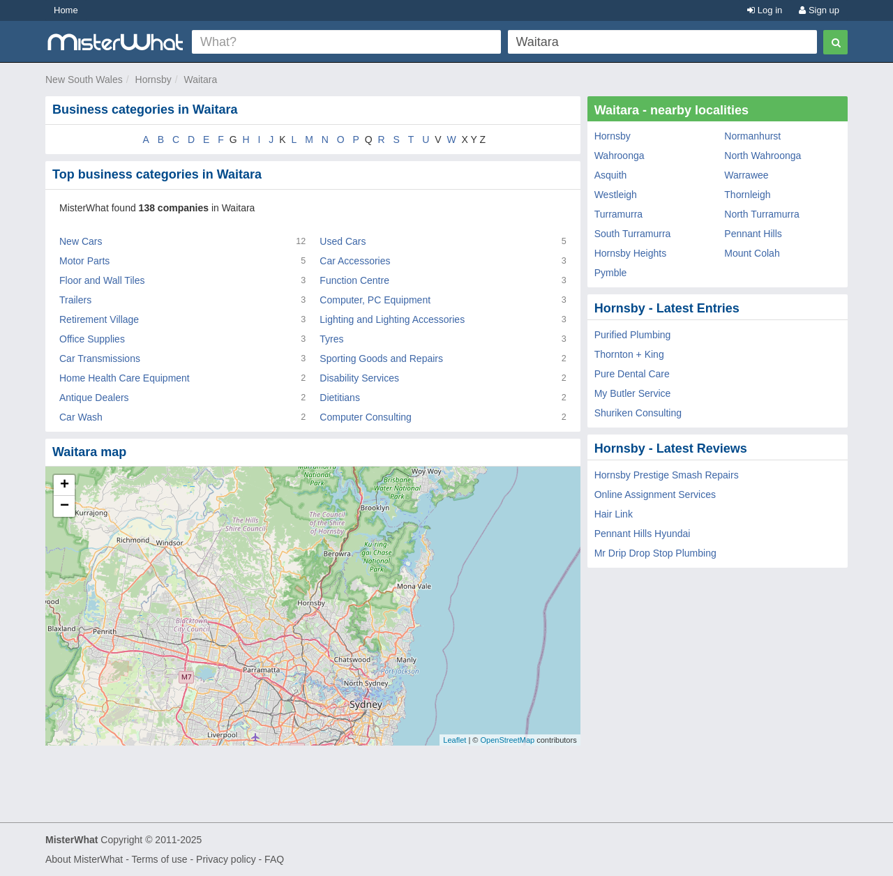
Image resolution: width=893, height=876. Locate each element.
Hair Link (613, 514)
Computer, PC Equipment (375, 299)
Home (66, 10)
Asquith (610, 175)
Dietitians (340, 397)
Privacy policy (226, 859)
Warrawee (746, 175)
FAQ (274, 859)
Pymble (610, 272)
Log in (764, 10)
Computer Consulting (366, 417)
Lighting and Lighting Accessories (392, 319)
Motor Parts (84, 260)
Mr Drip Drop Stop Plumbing (655, 553)
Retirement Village (99, 319)
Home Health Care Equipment (124, 378)
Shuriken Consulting (638, 412)
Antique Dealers (94, 397)
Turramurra (618, 214)
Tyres (331, 339)
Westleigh (615, 194)
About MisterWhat (84, 859)
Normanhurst (752, 136)
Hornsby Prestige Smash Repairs (666, 475)
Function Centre (354, 280)
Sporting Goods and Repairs (381, 358)
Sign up (819, 10)
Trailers (75, 299)
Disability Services (359, 378)
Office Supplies (92, 339)
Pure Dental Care (632, 373)
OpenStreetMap (507, 740)
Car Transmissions (99, 358)
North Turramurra (761, 214)
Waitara (200, 79)
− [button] (64, 506)
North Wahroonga (762, 155)
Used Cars (343, 241)
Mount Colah (751, 253)
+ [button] (64, 485)
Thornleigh (747, 194)
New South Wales (84, 79)
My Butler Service (632, 393)
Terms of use (159, 859)
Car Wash (81, 417)
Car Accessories (355, 260)
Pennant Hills (753, 233)
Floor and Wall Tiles (101, 280)
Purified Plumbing (632, 334)
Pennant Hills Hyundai (642, 533)
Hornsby (153, 79)
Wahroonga (619, 155)
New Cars (80, 241)
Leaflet (454, 740)
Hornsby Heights (630, 253)
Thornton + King (629, 354)
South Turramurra (632, 233)
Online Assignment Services (655, 494)
